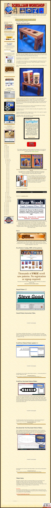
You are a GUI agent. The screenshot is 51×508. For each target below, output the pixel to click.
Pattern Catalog (19, 19)
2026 (6, 214)
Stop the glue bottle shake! (23, 23)
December (8, 201)
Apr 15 (7, 175)
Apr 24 (7, 184)
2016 (6, 157)
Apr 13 (7, 174)
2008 (6, 147)
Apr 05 (7, 166)
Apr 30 (7, 191)
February (7, 160)
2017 (6, 202)
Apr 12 (7, 173)
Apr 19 (7, 179)
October (7, 198)
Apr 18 (7, 178)
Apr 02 (7, 164)
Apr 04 (7, 165)
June (7, 193)
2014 (6, 155)
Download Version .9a (31, 470)
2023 (6, 210)
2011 (6, 151)
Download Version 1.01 (31, 422)
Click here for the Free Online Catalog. (31, 283)
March (7, 161)
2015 (6, 156)
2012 (6, 152)
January (7, 159)
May (7, 192)
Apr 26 (7, 187)
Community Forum (26, 19)
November (8, 200)
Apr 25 (7, 186)
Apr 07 (7, 169)
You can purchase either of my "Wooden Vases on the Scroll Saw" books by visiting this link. (31, 170)
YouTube (33, 19)
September (8, 197)
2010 (6, 150)
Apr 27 (7, 188)
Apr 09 (7, 170)
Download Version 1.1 (31, 375)
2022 (6, 209)
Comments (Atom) (24, 196)
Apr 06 (7, 168)
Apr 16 (7, 177)
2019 (6, 205)
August (7, 196)
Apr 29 (7, 189)
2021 (6, 207)
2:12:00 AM (25, 188)
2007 (6, 146)
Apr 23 (7, 183)
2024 (6, 211)
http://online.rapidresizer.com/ (21, 100)
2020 (6, 206)
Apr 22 (7, 182)
